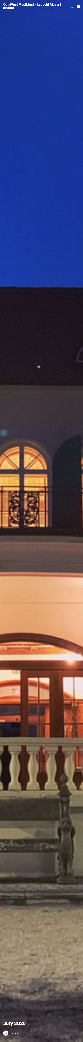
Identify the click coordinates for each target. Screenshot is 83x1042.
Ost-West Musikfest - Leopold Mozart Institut (32, 6)
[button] (71, 6)
